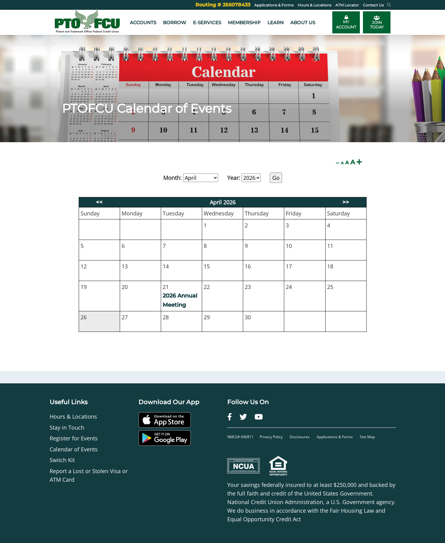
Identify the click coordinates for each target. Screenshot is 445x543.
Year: (233, 177)
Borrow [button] (174, 22)
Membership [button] (244, 22)
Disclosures (300, 436)
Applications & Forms (335, 436)
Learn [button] (275, 22)
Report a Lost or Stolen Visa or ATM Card (89, 475)
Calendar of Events (74, 449)
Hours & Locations (73, 416)
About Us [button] (302, 22)
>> (345, 202)
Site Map (367, 436)
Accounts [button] (143, 22)
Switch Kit (62, 460)
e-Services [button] (207, 22)
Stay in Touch (67, 427)
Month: (172, 177)
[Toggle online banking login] (346, 22)
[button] (389, 5)
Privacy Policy (272, 436)
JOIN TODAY (377, 22)
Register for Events (74, 438)
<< (99, 202)
